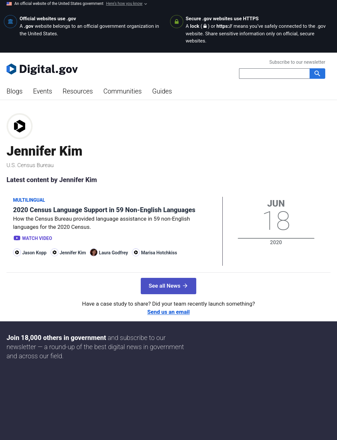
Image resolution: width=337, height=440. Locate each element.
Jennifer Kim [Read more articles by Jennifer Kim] (73, 252)
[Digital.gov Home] (87, 69)
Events (42, 91)
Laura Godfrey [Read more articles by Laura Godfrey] (113, 252)
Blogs (15, 91)
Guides (162, 91)
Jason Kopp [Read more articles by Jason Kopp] (34, 252)
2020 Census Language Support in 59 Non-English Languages (104, 210)
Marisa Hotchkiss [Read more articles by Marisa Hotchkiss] (159, 252)
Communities (122, 91)
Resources (78, 91)
